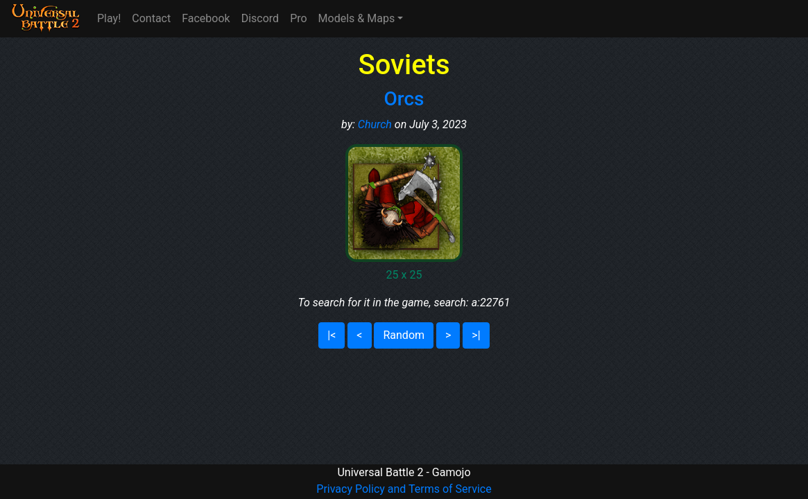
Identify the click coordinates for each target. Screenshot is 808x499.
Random (403, 335)
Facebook (206, 18)
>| (476, 335)
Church (375, 124)
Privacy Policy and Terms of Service (403, 489)
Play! (109, 18)
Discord (260, 18)
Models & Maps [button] (356, 18)
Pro (298, 18)
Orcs (404, 98)
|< (331, 335)
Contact (151, 18)
